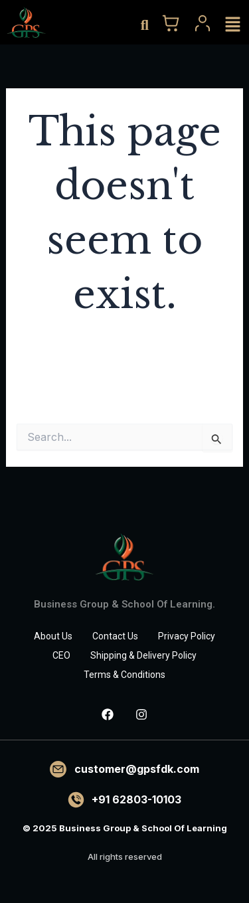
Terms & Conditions (124, 674)
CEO (61, 655)
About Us (53, 636)
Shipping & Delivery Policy (143, 655)
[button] (232, 24)
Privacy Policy (186, 636)
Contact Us (115, 636)
